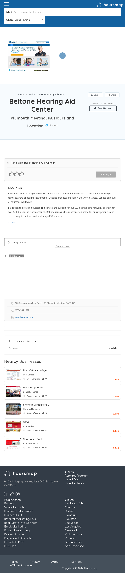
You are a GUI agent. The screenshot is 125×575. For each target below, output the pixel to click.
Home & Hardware (31, 409)
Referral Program (76, 475)
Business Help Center (18, 511)
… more (12, 222)
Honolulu (71, 515)
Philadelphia (73, 534)
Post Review (103, 108)
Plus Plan (10, 546)
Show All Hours (63, 246)
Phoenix (70, 538)
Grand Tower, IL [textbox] (22, 19)
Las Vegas (71, 523)
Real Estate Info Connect (20, 523)
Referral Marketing (17, 530)
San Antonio (73, 542)
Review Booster (14, 534)
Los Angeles (73, 526)
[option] (29, 55)
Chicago (70, 507)
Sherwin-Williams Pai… (36, 405)
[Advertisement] (86, 49)
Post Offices (28, 374)
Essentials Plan (14, 542)
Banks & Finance (30, 392)
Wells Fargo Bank (33, 387)
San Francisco (74, 546)
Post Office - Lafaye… (35, 370)
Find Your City (74, 503)
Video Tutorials (14, 507)
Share (112, 95)
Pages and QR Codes (18, 538)
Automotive (28, 426)
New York (71, 530)
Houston (70, 519)
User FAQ (71, 479)
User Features (74, 483)
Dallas (69, 511)
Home (21, 94)
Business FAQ (13, 515)
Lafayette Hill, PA (39, 379)
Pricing (9, 503)
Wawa (26, 422)
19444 (29, 379)
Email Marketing (15, 526)
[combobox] (24, 20)
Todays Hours (19, 242)
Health (32, 94)
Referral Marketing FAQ (20, 519)
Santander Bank (33, 439)
